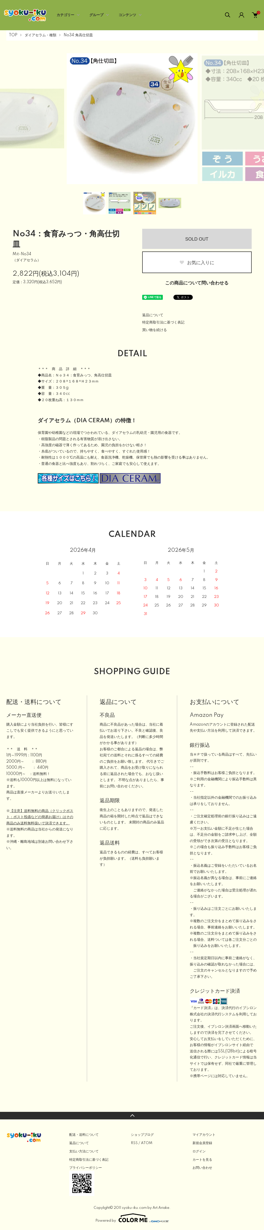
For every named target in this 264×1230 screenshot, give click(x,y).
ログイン (199, 1151)
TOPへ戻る (132, 1115)
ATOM (146, 1143)
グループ (96, 15)
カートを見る (202, 1159)
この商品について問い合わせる (197, 283)
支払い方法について (84, 1151)
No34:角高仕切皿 (78, 35)
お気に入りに (196, 262)
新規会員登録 (202, 1143)
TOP (13, 35)
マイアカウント (204, 1135)
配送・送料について (84, 1135)
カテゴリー (65, 15)
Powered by (132, 1217)
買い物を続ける (154, 330)
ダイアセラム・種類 (40, 35)
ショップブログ (142, 1135)
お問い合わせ (202, 1168)
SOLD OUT (196, 239)
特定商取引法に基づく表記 (163, 322)
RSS (134, 1143)
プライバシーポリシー (85, 1168)
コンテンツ (127, 15)
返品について (152, 315)
